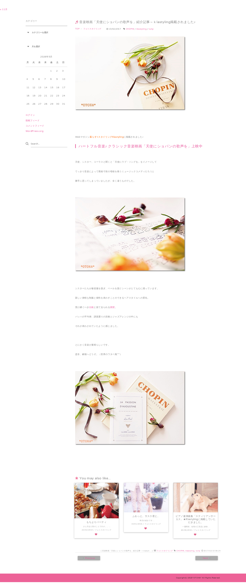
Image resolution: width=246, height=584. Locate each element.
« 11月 (3, 9)
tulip (151, 29)
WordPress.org (35, 131)
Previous (89, 559)
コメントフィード (35, 125)
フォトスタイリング (164, 552)
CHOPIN (130, 29)
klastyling (141, 29)
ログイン (30, 115)
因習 (112, 307)
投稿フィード (33, 120)
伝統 (91, 307)
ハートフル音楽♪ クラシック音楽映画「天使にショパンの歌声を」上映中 (141, 146)
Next (206, 559)
